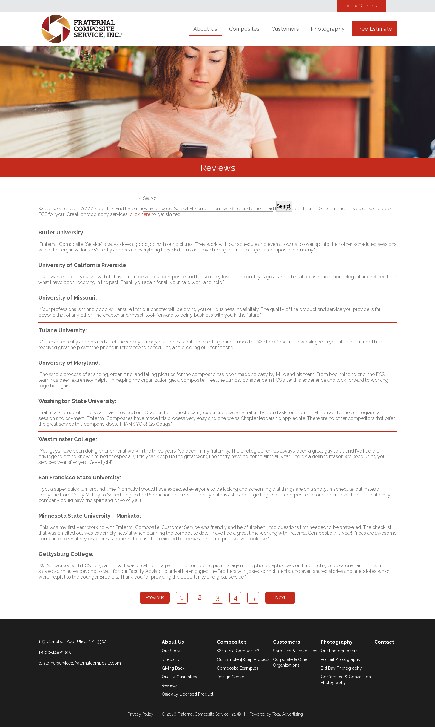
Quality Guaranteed (180, 676)
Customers (285, 29)
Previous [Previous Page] (155, 597)
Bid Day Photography (341, 668)
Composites (244, 29)
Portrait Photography (340, 659)
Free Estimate (374, 29)
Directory (171, 659)
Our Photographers (339, 650)
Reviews (170, 685)
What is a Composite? (238, 650)
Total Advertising (287, 714)
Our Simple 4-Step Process (243, 659)
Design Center (230, 676)
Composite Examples (237, 668)
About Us (205, 29)
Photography (328, 29)
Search (150, 198)
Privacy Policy (140, 714)
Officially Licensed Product (187, 694)
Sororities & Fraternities (295, 650)
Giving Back (173, 668)
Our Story (171, 650)
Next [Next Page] (280, 597)
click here (140, 214)
